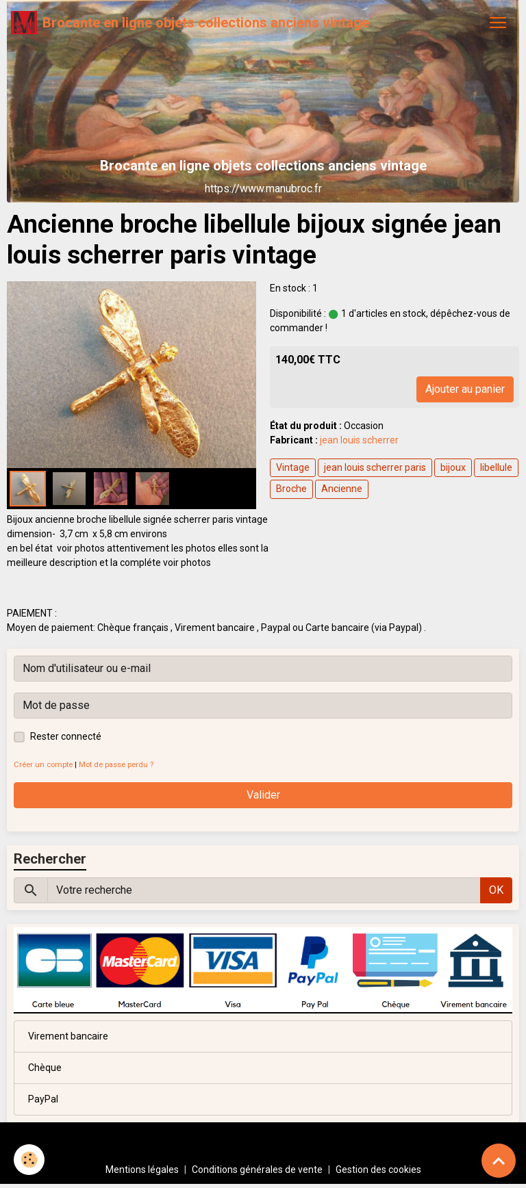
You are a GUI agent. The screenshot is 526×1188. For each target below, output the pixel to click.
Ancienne (341, 488)
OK (496, 889)
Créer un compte (43, 764)
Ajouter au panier (465, 389)
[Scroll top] (498, 1161)
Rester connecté (65, 736)
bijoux (453, 467)
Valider (263, 794)
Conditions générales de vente (257, 1169)
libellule (496, 467)
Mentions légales (142, 1169)
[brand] (190, 22)
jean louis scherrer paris (375, 467)
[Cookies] (29, 1159)
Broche (291, 488)
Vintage (293, 467)
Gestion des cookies (378, 1169)
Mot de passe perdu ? (116, 764)
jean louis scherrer (359, 440)
